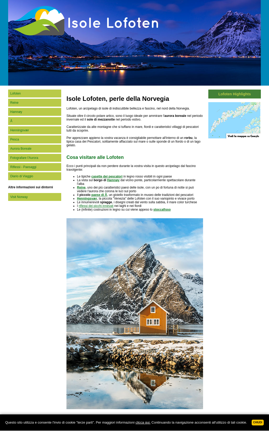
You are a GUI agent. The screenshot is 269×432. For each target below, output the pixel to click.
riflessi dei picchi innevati (96, 206)
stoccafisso (162, 209)
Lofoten (15, 93)
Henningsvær (19, 130)
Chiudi (257, 422)
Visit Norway (19, 197)
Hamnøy (16, 112)
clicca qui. (143, 422)
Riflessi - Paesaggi (23, 167)
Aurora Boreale (21, 148)
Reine (14, 103)
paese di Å (99, 195)
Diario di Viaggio (21, 176)
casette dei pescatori (107, 176)
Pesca (14, 139)
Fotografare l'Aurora (24, 158)
